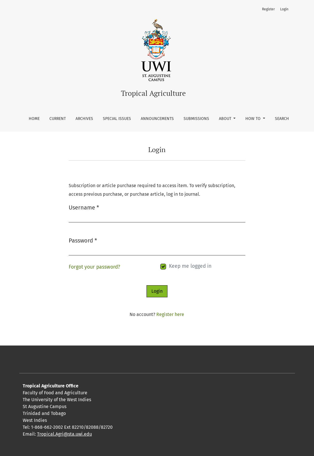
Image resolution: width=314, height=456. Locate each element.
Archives (84, 118)
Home (34, 118)
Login (284, 9)
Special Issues (117, 118)
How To (253, 118)
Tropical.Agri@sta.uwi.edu (64, 434)
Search (282, 118)
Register (268, 9)
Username (84, 207)
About (225, 118)
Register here (170, 314)
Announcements (157, 118)
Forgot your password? (94, 267)
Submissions (196, 118)
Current (57, 118)
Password (83, 240)
